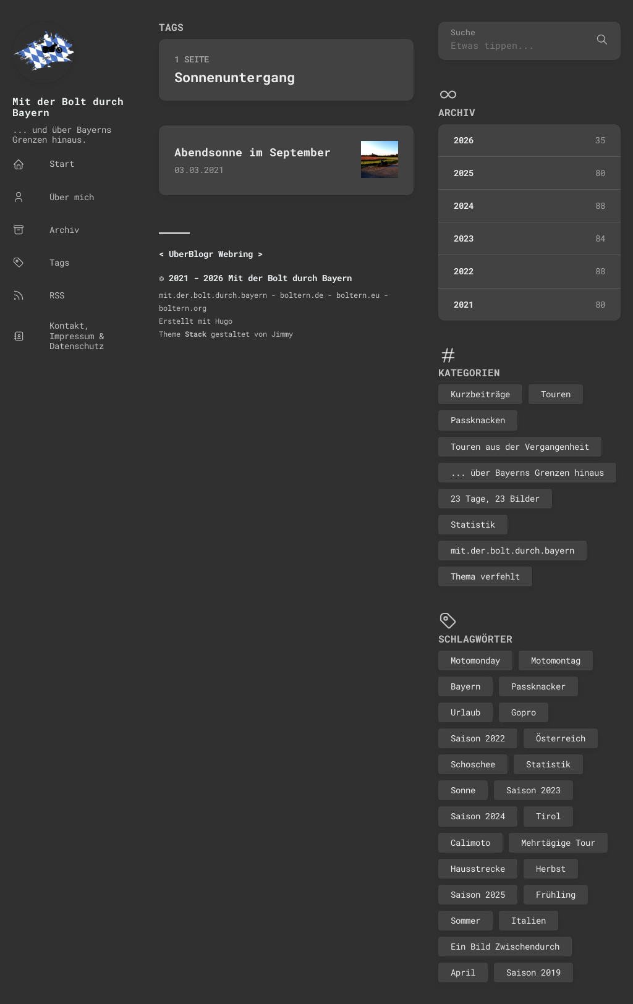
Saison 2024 (478, 816)
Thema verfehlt (485, 576)
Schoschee (473, 764)
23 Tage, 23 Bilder (495, 498)
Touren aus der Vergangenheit (520, 446)
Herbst (551, 868)
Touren (556, 394)
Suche (463, 32)
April (463, 972)
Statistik (473, 524)
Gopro (523, 712)
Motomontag (555, 660)
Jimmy (282, 334)
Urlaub (465, 712)
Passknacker (538, 686)
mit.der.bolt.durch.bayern (512, 550)
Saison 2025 (478, 894)
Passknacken (478, 420)
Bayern (465, 686)
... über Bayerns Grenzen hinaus (527, 472)
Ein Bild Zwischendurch (505, 946)
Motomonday (475, 660)
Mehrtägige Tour (558, 842)
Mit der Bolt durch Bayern (68, 107)
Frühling (556, 894)
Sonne (463, 790)
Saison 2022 (478, 738)
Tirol (548, 816)
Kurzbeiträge (480, 394)
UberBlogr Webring (211, 253)
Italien (528, 920)
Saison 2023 (533, 790)
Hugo (223, 321)
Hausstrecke (478, 868)
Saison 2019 (533, 972)
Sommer (465, 920)
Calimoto (470, 842)
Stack (195, 334)
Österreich (560, 738)
